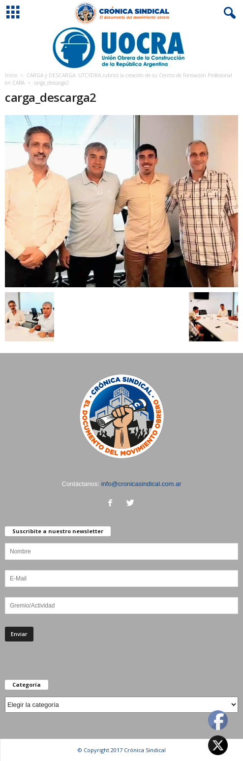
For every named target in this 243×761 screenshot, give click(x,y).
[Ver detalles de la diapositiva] (121, 47)
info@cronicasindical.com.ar (141, 483)
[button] (228, 13)
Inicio (11, 75)
